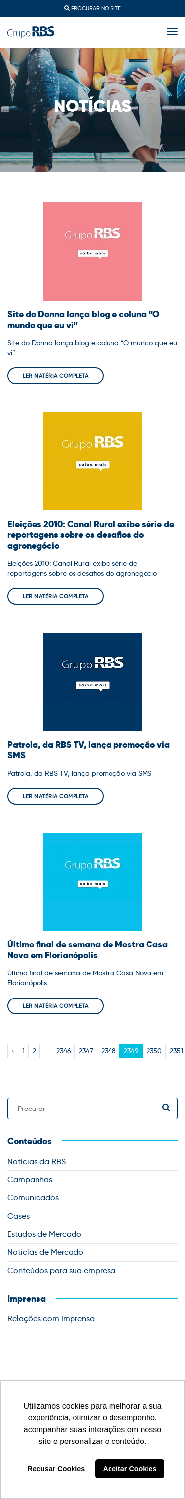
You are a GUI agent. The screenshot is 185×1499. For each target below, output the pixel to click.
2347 (86, 1050)
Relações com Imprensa (51, 1318)
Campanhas (29, 1179)
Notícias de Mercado (45, 1252)
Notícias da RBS (36, 1161)
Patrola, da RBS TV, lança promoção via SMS (88, 750)
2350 (154, 1050)
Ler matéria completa (55, 375)
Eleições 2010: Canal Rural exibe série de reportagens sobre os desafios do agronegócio (90, 535)
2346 (63, 1050)
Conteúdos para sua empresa (61, 1270)
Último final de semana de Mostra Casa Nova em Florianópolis (87, 950)
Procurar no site (92, 8)
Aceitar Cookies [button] (130, 1468)
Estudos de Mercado (44, 1234)
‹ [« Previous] (13, 1050)
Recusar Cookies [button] (56, 1468)
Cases (18, 1216)
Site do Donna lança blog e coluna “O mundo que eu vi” (83, 320)
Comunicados (33, 1197)
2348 (108, 1050)
